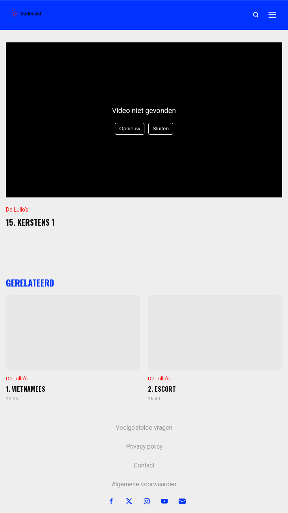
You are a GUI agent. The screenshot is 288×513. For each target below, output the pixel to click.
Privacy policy (144, 446)
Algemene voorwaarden (144, 484)
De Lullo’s (17, 209)
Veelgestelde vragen (144, 427)
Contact (144, 465)
